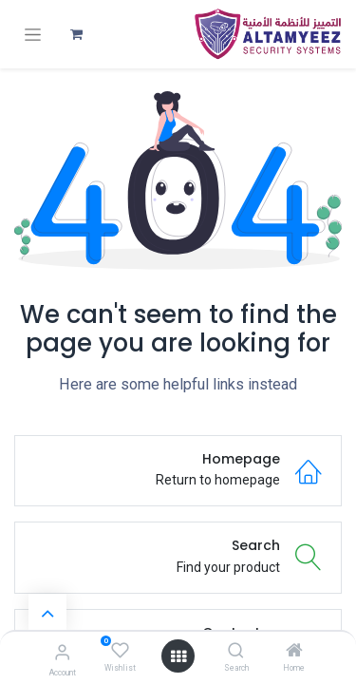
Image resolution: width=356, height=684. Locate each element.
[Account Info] (62, 652)
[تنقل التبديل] (32, 34)
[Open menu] (178, 656)
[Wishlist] (120, 650)
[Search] (236, 651)
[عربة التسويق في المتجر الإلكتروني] (76, 34)
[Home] (294, 651)
